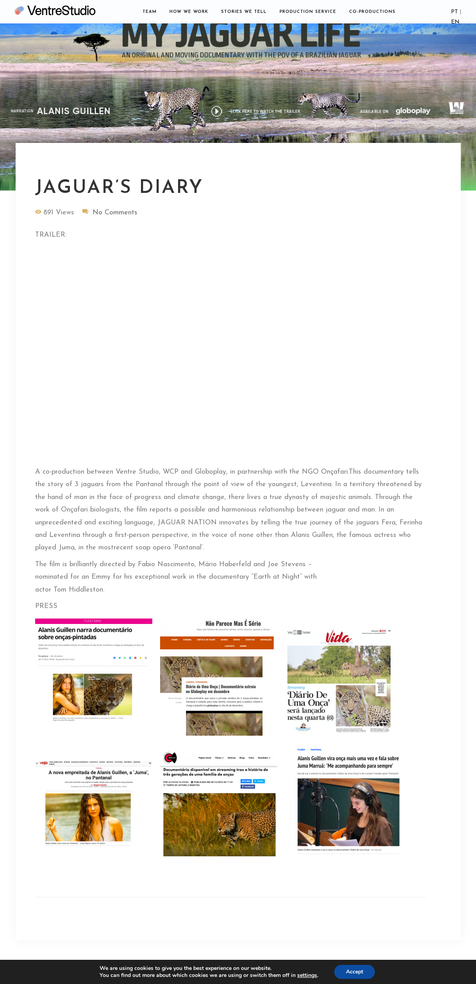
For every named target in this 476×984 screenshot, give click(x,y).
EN (455, 22)
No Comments (115, 212)
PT (454, 12)
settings (307, 975)
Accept (354, 971)
